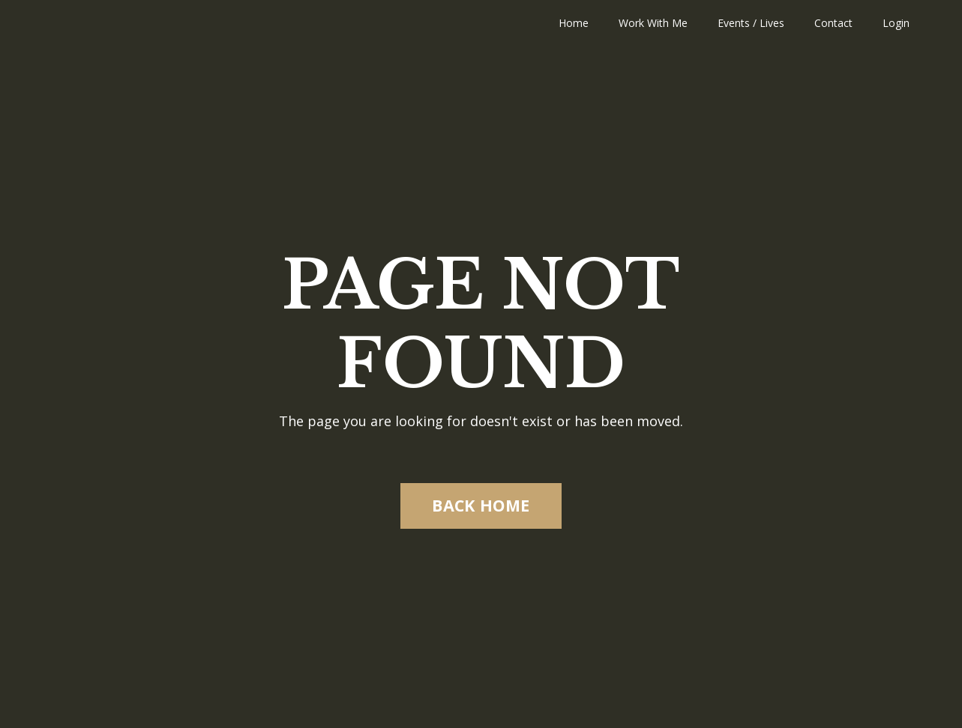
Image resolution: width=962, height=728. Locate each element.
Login (896, 23)
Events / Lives (751, 23)
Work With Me (653, 23)
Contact (833, 23)
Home (574, 23)
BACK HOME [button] (480, 505)
